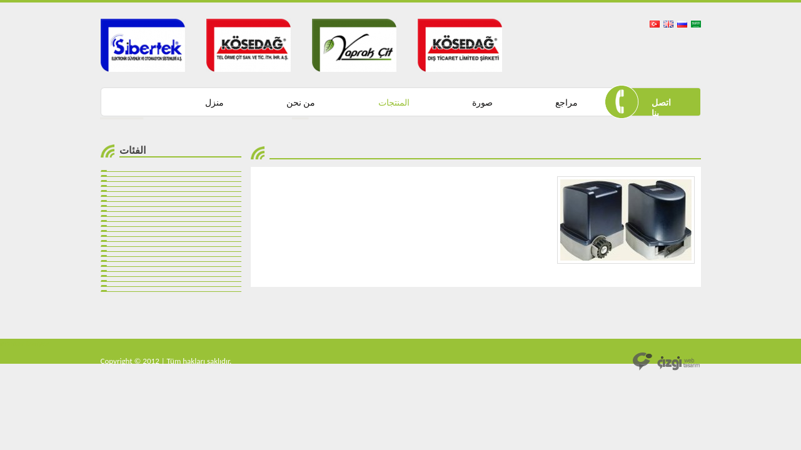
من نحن (300, 103)
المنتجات (394, 103)
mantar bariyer (24, 343)
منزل (214, 103)
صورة (482, 103)
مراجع (566, 103)
